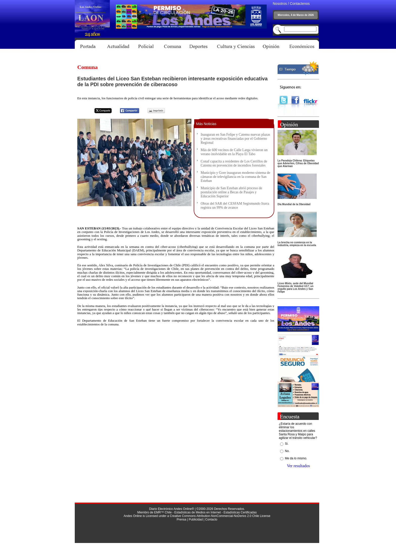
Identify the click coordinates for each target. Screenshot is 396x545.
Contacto (211, 519)
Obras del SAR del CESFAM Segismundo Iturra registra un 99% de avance (235, 205)
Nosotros (280, 4)
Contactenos (300, 4)
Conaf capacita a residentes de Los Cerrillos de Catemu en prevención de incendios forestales (234, 163)
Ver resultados (298, 466)
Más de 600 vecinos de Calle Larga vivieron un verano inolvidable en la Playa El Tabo (234, 152)
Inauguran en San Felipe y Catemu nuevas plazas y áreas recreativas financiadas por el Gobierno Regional (235, 139)
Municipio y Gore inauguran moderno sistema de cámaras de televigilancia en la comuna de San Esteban (235, 177)
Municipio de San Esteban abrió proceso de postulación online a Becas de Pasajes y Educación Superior (231, 192)
